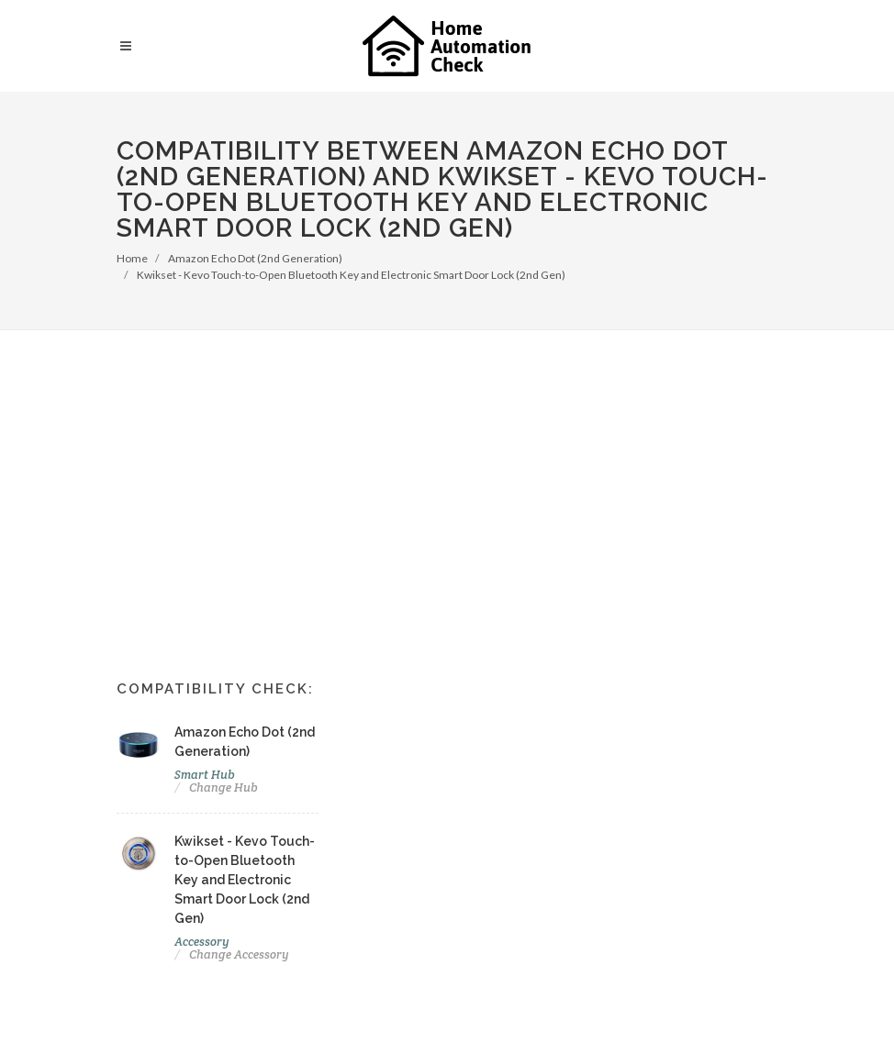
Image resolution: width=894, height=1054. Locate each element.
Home (132, 258)
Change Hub (223, 787)
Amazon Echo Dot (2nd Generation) (255, 258)
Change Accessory (239, 954)
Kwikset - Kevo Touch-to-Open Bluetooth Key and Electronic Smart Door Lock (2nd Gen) (351, 275)
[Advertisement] (447, 467)
